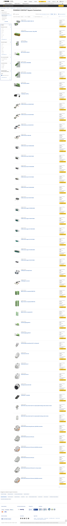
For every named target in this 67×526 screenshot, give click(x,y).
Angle (3, 66)
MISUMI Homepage (2, 8)
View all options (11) (4, 54)
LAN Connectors (46, 496)
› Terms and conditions (40, 518)
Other (3, 60)
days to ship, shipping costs (43, 14)
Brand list (8, 8)
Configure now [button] (62, 26)
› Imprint (35, 518)
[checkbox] (6, 30)
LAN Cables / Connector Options (54, 496)
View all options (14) (4, 39)
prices (48, 14)
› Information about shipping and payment (40, 519)
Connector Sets (40, 496)
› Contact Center (57, 518)
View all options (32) (4, 77)
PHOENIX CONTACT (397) (5, 75)
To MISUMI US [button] (61, 5)
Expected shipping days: (38, 16)
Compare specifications (62, 14)
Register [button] (42, 1)
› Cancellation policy (52, 518)
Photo (56, 14)
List (52, 14)
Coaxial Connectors (4, 18)
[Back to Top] (66, 521)
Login (49, 1)
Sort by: (26, 16)
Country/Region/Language (7, 518)
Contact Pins (3, 19)
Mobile (30, 509)
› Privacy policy (46, 518)
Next (66, 16)
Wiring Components (19, 8)
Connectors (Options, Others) (33, 496)
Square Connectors (4, 15)
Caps (26, 496)
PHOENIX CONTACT (13, 8)
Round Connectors (4, 16)
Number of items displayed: (16, 16)
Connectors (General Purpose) (27, 8)
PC (35, 509)
